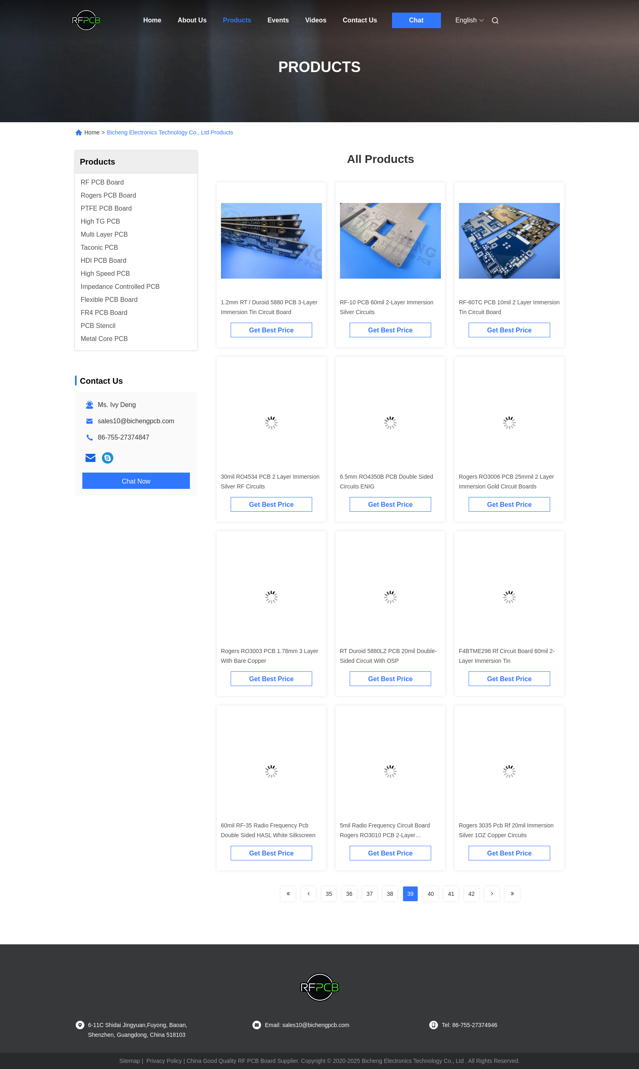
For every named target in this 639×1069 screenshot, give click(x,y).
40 (430, 894)
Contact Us (360, 20)
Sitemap (129, 1061)
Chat (416, 20)
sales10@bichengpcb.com (136, 421)
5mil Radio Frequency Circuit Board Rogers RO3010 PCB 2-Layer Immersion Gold (385, 835)
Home (152, 20)
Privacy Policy (164, 1061)
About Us (192, 20)
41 (451, 894)
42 (471, 894)
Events (278, 20)
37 (369, 894)
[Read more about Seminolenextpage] (288, 893)
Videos (315, 20)
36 (349, 894)
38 (390, 894)
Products (237, 20)
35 (329, 894)
